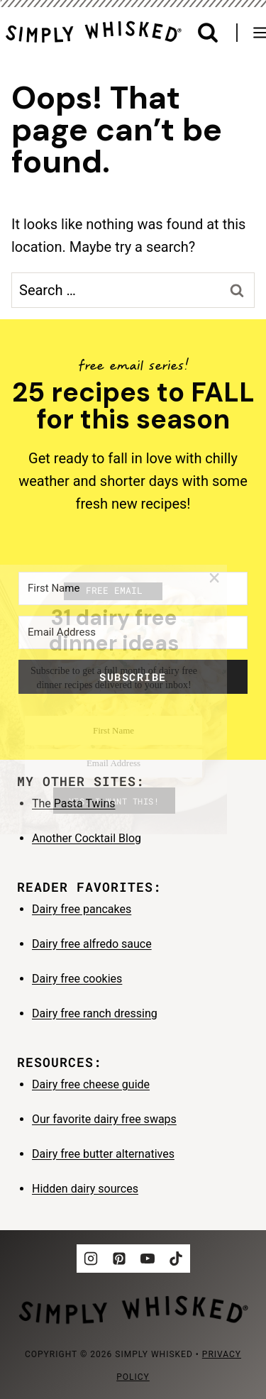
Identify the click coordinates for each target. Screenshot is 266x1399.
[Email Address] (133, 632)
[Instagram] (91, 1258)
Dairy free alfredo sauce (92, 944)
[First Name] (133, 588)
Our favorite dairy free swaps (104, 1119)
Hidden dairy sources (85, 1188)
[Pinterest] (119, 1258)
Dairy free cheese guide (91, 1084)
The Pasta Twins (73, 803)
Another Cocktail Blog (86, 838)
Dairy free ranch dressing (94, 1013)
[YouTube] (147, 1258)
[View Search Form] (208, 33)
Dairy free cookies (77, 978)
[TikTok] (176, 1258)
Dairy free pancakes (81, 909)
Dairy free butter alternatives (103, 1154)
